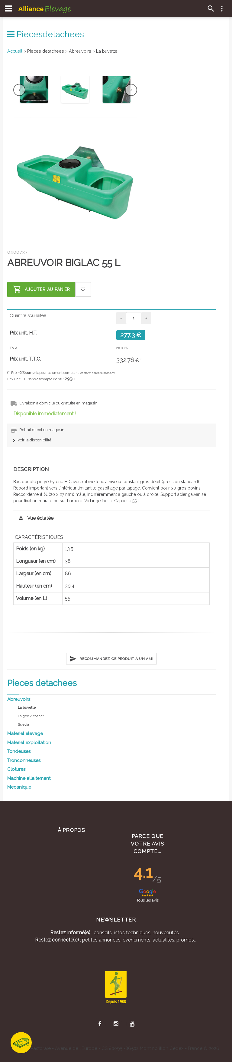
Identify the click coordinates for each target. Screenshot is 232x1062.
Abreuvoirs (18, 699)
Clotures (16, 769)
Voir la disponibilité (30, 440)
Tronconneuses (23, 760)
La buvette (107, 51)
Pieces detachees (45, 51)
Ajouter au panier (41, 289)
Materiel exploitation (29, 742)
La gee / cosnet (31, 716)
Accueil (14, 51)
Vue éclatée (34, 518)
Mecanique (19, 787)
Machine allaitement (28, 778)
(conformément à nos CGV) (97, 372)
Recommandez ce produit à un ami (111, 658)
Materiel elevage (25, 733)
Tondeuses (19, 751)
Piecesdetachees (45, 34)
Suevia (23, 724)
